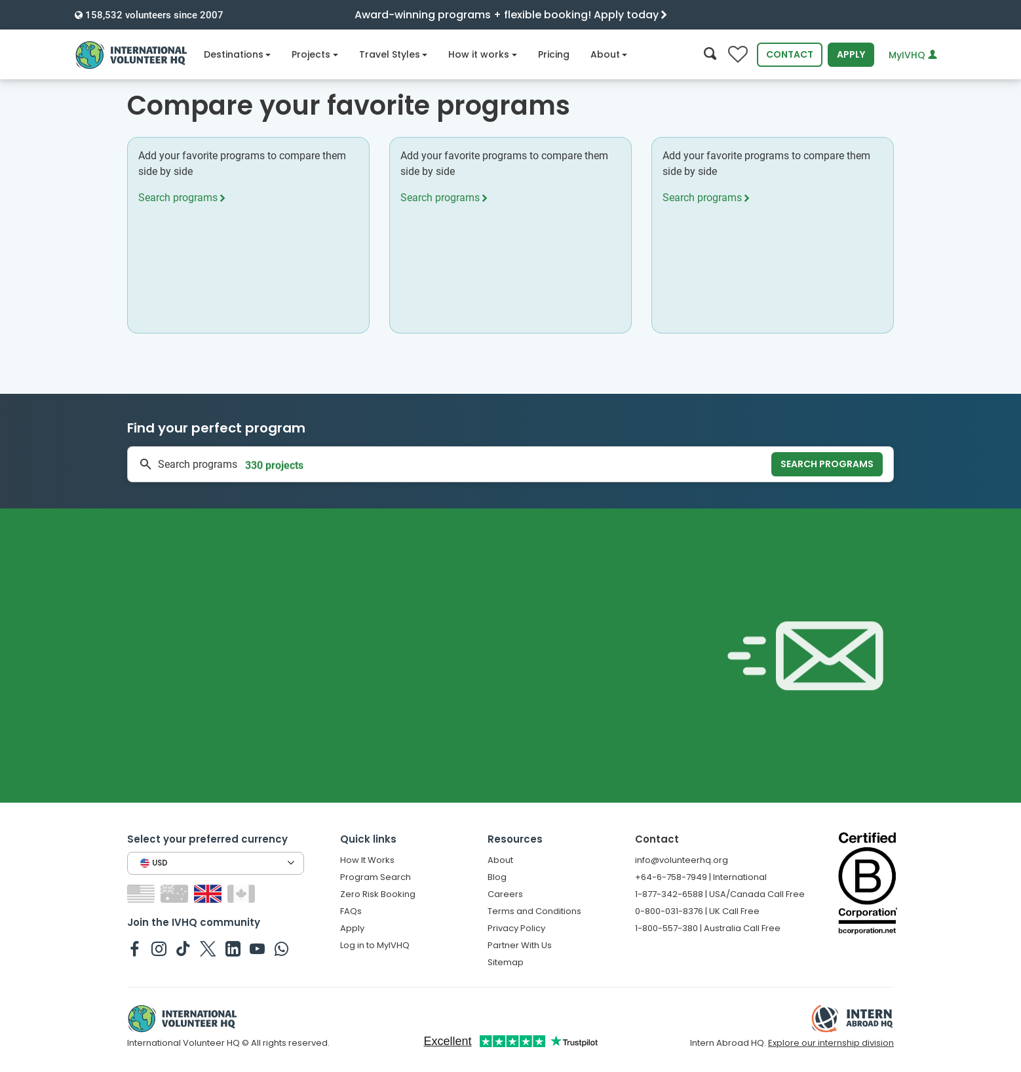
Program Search (375, 877)
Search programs (181, 197)
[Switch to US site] (142, 892)
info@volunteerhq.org (681, 860)
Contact (789, 54)
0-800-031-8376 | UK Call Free (697, 911)
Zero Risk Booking (377, 894)
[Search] (710, 55)
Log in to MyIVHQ (375, 945)
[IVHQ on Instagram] (158, 948)
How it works (482, 54)
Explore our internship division (831, 1043)
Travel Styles (393, 54)
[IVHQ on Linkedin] (233, 948)
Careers (505, 894)
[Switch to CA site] (242, 892)
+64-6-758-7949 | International (701, 877)
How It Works (367, 860)
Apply (851, 54)
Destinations (237, 54)
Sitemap (506, 962)
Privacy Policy (516, 928)
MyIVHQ (913, 55)
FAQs (351, 911)
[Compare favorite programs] (738, 55)
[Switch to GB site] (209, 892)
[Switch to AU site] (176, 892)
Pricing (553, 54)
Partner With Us (520, 945)
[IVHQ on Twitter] (208, 948)
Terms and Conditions (534, 911)
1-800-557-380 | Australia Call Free (707, 928)
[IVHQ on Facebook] (134, 948)
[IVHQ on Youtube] (257, 948)
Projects (315, 54)
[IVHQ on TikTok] (183, 948)
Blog (497, 877)
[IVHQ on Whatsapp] (281, 948)
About (609, 54)
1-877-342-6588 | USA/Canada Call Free (720, 894)
